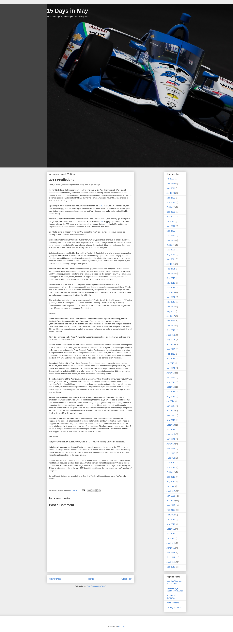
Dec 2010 (171, 567)
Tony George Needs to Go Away (175, 589)
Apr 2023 (171, 193)
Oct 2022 (171, 207)
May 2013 (171, 439)
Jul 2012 (170, 486)
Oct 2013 (171, 425)
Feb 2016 (171, 354)
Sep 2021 (171, 250)
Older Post (126, 579)
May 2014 (171, 406)
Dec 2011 (171, 519)
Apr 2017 (171, 316)
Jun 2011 (171, 543)
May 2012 (171, 496)
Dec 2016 (171, 330)
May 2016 (171, 339)
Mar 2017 (171, 321)
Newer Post (55, 579)
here (100, 206)
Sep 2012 (171, 477)
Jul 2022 (170, 221)
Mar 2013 (171, 448)
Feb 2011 (171, 557)
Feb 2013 (171, 453)
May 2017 (171, 311)
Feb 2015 (171, 377)
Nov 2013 (171, 420)
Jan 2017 (171, 325)
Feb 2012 (171, 510)
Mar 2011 (171, 552)
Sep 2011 (171, 533)
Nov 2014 (171, 382)
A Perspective (173, 603)
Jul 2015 (170, 363)
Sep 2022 (171, 212)
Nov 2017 (171, 302)
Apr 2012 (171, 500)
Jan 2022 (171, 240)
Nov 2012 (171, 467)
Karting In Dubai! (174, 607)
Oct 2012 (171, 472)
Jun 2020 (171, 273)
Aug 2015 (171, 358)
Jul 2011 (170, 538)
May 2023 (171, 188)
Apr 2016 (171, 344)
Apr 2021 (171, 264)
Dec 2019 (171, 278)
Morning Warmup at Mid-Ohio (174, 582)
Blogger (121, 626)
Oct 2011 (171, 529)
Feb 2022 (171, 235)
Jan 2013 (171, 458)
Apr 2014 (171, 410)
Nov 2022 (171, 202)
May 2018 (171, 297)
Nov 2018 (171, 287)
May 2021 (171, 259)
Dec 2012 (171, 462)
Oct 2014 (171, 387)
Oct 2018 (171, 292)
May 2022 (171, 226)
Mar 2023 (171, 198)
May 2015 (171, 368)
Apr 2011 (171, 548)
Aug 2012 (171, 481)
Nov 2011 (171, 524)
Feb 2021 (171, 269)
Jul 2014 (170, 401)
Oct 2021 (171, 245)
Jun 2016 (171, 335)
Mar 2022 (171, 231)
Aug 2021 (171, 254)
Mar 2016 (171, 349)
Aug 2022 (171, 217)
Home (91, 579)
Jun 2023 (171, 183)
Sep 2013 (171, 429)
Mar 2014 (171, 415)
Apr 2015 (171, 373)
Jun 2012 (171, 491)
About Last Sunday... (171, 596)
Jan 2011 (171, 562)
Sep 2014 (171, 392)
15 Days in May (67, 11)
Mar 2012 (171, 505)
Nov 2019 (171, 283)
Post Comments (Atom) (96, 586)
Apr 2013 (171, 444)
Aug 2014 (171, 396)
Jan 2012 (171, 515)
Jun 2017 (171, 306)
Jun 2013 (171, 434)
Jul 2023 (170, 179)
